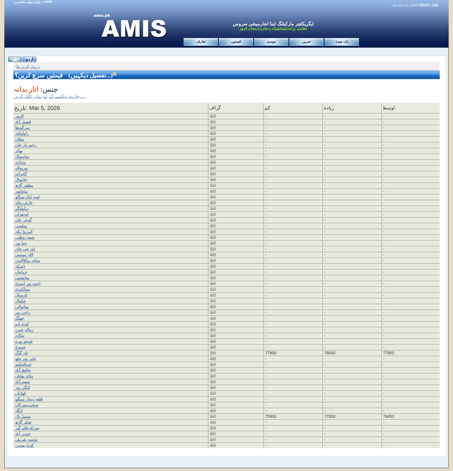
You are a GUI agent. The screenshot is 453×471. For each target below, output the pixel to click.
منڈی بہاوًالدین (27, 260)
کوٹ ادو (22, 324)
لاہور (19, 116)
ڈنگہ (19, 410)
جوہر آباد (23, 433)
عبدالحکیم (23, 364)
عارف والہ (24, 202)
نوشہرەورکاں (26, 405)
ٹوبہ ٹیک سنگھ (27, 197)
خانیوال (21, 179)
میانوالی (22, 306)
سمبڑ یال (23, 416)
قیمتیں (236, 42)
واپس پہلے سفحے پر (27, 1)
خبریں (306, 42)
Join (435, 4)
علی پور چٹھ (25, 358)
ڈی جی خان (25, 249)
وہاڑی (20, 162)
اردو (29, 59)
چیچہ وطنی (25, 237)
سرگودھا (22, 127)
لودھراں (21, 214)
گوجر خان (23, 220)
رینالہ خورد (24, 329)
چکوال (20, 301)
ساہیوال (22, 156)
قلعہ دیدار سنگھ (29, 399)
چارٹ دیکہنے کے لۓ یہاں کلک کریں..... (50, 96)
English (15, 59)
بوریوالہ (21, 168)
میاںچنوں (22, 277)
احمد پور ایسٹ (27, 283)
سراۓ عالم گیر (27, 428)
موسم (271, 42)
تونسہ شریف (26, 439)
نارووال (21, 295)
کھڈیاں (20, 393)
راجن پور (22, 312)
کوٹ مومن (24, 445)
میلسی (21, 226)
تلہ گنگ (21, 353)
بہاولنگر (22, 208)
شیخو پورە (24, 341)
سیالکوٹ (22, 289)
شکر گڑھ (23, 422)
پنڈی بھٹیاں (24, 376)
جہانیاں (21, 272)
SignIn (424, 4)
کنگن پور (22, 387)
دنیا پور (21, 243)
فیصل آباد (23, 122)
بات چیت (341, 42)
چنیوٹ (20, 347)
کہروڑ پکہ (24, 231)
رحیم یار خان (26, 145)
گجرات (21, 174)
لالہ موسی (24, 254)
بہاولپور (21, 191)
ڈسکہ (20, 266)
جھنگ (19, 318)
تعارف (200, 42)
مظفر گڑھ (24, 185)
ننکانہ (19, 335)
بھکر (19, 150)
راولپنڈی (22, 133)
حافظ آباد (23, 370)
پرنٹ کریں (27, 66)
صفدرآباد (22, 381)
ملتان (19, 139)
